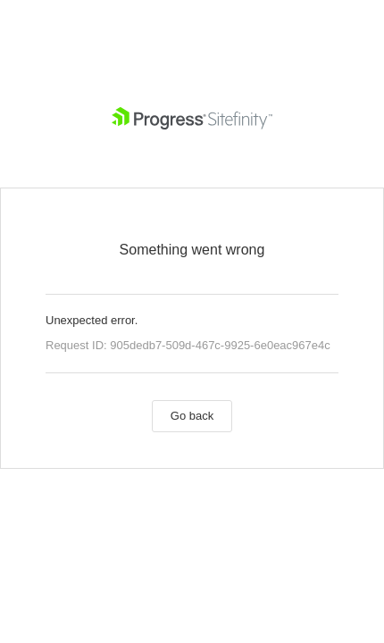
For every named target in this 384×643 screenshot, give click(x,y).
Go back (192, 415)
